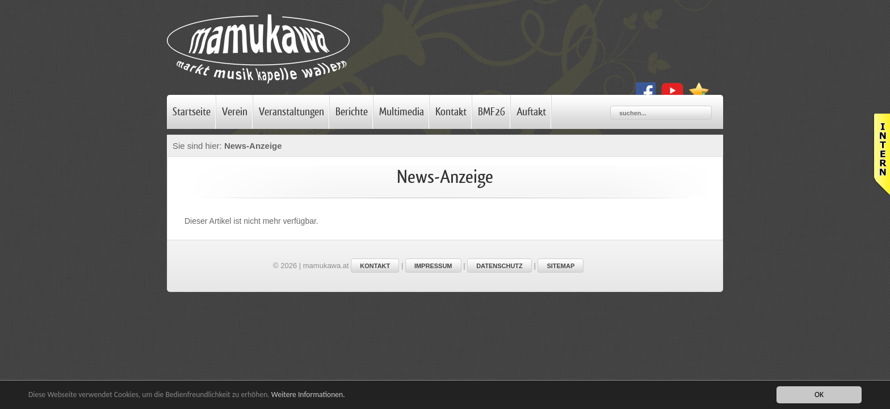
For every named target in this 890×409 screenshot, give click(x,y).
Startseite (192, 112)
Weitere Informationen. (308, 394)
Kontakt (451, 112)
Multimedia (401, 112)
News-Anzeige (254, 146)
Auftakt (531, 112)
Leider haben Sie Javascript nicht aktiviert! (881, 154)
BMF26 (491, 112)
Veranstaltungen (291, 112)
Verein (234, 112)
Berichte (351, 112)
